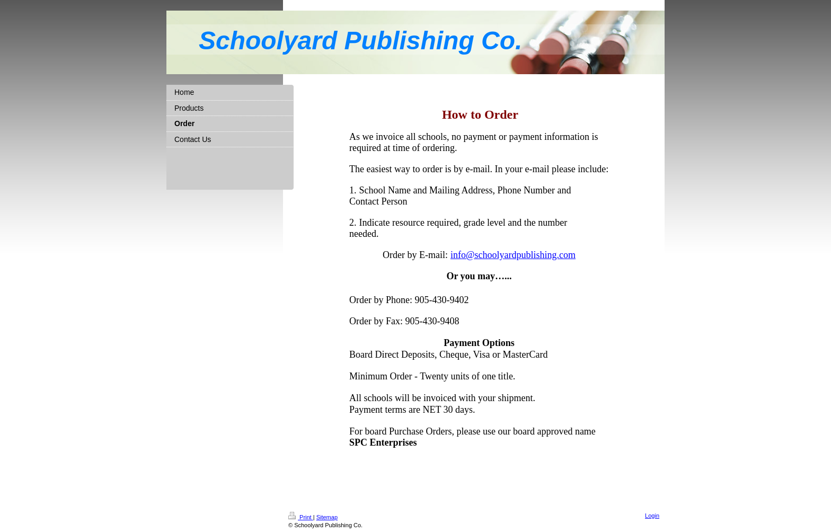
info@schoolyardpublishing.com (513, 255)
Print (300, 517)
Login (652, 515)
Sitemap (327, 517)
